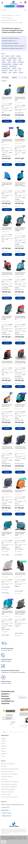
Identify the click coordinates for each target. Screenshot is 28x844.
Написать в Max (21, 6)
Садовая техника (5, 794)
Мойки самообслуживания (8, 789)
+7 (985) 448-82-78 (6, 815)
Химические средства (7, 776)
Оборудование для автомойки (9, 784)
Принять (3, 841)
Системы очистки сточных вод (9, 797)
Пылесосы (4, 766)
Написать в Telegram (10, 6)
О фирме (3, 738)
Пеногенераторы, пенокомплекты (10, 781)
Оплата (3, 743)
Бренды (3, 751)
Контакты (3, 748)
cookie (12, 837)
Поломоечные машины (7, 771)
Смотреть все (22, 697)
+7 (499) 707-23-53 (6, 813)
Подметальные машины (7, 791)
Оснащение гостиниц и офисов (9, 774)
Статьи (3, 756)
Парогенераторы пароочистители (10, 769)
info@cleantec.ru (5, 810)
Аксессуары (4, 779)
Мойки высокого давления (8, 763)
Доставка (3, 740)
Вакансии (3, 753)
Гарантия (3, 746)
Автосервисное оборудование (9, 786)
